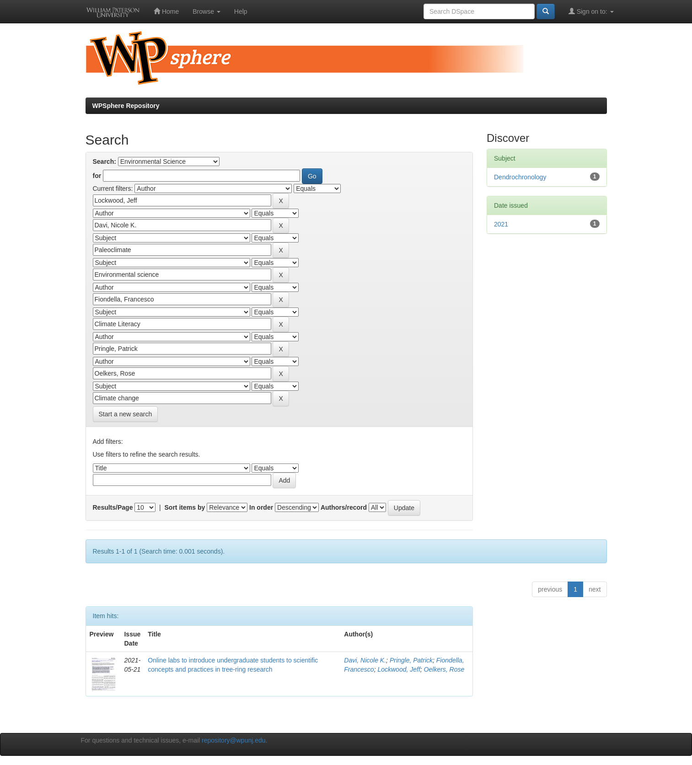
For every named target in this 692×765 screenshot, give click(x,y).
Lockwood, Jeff (398, 669)
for (97, 175)
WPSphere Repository (126, 105)
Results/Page (113, 507)
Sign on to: (591, 11)
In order (261, 507)
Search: (104, 161)
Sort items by (185, 507)
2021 (501, 224)
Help (240, 11)
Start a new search (125, 414)
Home (166, 11)
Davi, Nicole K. (365, 660)
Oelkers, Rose (444, 669)
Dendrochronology (520, 177)
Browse (206, 11)
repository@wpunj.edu (234, 740)
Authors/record (344, 507)
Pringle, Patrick (411, 660)
